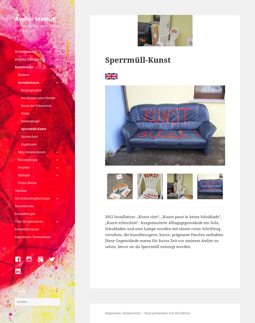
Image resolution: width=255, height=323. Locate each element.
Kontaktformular (27, 229)
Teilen (25, 113)
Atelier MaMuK (35, 18)
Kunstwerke (24, 67)
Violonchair (29, 136)
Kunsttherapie (25, 214)
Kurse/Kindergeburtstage (32, 198)
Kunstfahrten (24, 206)
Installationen (28, 82)
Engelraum (29, 144)
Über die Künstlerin (29, 221)
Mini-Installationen (32, 152)
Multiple (24, 175)
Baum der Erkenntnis (36, 106)
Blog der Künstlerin (29, 59)
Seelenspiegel (30, 121)
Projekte (24, 167)
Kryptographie (31, 90)
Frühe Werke (27, 183)
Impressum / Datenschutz (33, 237)
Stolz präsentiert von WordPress (167, 313)
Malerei (23, 75)
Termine (21, 191)
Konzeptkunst (27, 160)
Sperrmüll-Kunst (33, 129)
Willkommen (24, 52)
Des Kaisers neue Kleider (38, 98)
